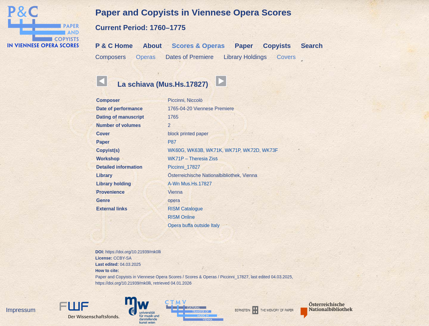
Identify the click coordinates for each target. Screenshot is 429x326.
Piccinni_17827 (184, 167)
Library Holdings (245, 57)
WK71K (214, 150)
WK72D (251, 150)
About (152, 45)
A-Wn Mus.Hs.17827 (190, 183)
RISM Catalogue (185, 208)
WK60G (176, 150)
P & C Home (114, 45)
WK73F (270, 150)
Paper (244, 45)
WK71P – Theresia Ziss (192, 158)
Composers (110, 57)
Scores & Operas (198, 45)
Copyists (277, 45)
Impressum (20, 310)
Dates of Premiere (190, 57)
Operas (146, 57)
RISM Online (181, 217)
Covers (286, 57)
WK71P (232, 150)
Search (312, 45)
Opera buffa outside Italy (194, 225)
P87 (172, 142)
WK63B (195, 150)
